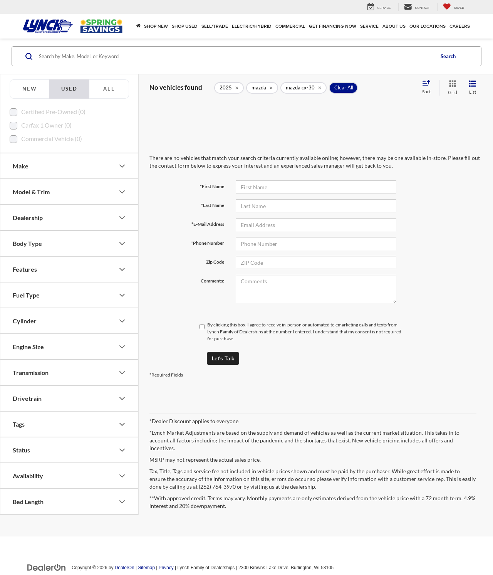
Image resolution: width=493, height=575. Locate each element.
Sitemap (146, 567)
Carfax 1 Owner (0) (46, 125)
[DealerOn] (46, 567)
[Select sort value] (428, 87)
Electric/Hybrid (252, 26)
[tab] (29, 89)
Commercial (290, 26)
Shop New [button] (156, 26)
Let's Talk (223, 358)
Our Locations (427, 26)
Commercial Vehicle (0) (51, 138)
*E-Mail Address (207, 224)
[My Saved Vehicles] (453, 7)
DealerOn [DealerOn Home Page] (124, 567)
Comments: (212, 281)
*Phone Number (207, 243)
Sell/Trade (214, 26)
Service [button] (369, 26)
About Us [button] (394, 26)
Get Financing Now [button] (332, 26)
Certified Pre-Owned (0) (53, 111)
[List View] (472, 88)
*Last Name (212, 205)
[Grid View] (451, 88)
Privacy (166, 567)
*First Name (212, 186)
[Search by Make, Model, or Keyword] (235, 56)
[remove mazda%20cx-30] (303, 88)
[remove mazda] (262, 88)
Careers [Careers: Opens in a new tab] (459, 26)
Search (448, 56)
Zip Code (215, 262)
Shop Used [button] (185, 26)
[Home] (138, 26)
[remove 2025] (229, 88)
